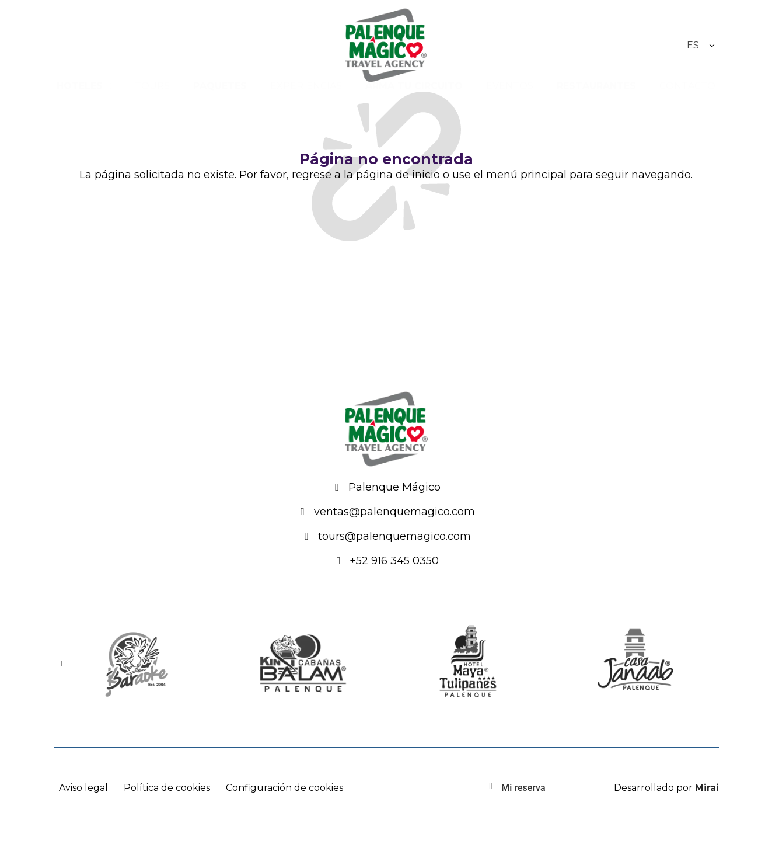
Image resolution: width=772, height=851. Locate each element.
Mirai (707, 787)
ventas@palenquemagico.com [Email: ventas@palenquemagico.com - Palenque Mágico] (394, 511)
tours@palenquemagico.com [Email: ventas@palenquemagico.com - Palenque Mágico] (394, 536)
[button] (61, 663)
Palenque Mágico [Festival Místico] (394, 487)
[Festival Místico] (337, 487)
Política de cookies (167, 787)
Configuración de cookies (284, 787)
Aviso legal (83, 787)
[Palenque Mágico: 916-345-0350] (338, 560)
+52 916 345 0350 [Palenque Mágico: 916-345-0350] (394, 560)
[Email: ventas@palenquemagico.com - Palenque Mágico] (303, 511)
